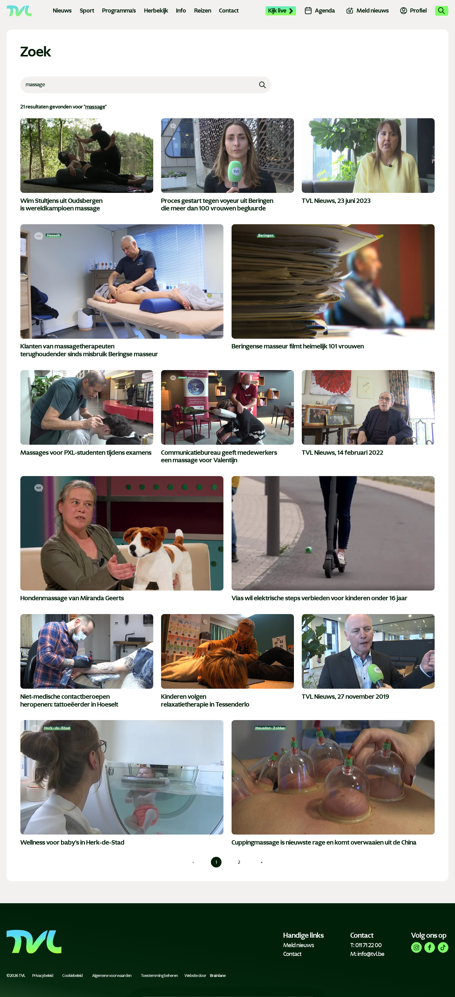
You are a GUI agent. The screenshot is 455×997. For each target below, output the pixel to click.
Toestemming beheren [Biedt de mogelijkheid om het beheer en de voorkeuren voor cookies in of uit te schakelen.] (159, 975)
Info (181, 10)
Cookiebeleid (72, 975)
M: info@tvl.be (367, 954)
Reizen (202, 10)
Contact (229, 10)
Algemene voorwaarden (112, 975)
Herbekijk (156, 10)
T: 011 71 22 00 (366, 945)
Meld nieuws (298, 945)
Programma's (119, 10)
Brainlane (218, 975)
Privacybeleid (42, 975)
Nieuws (62, 10)
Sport (87, 10)
